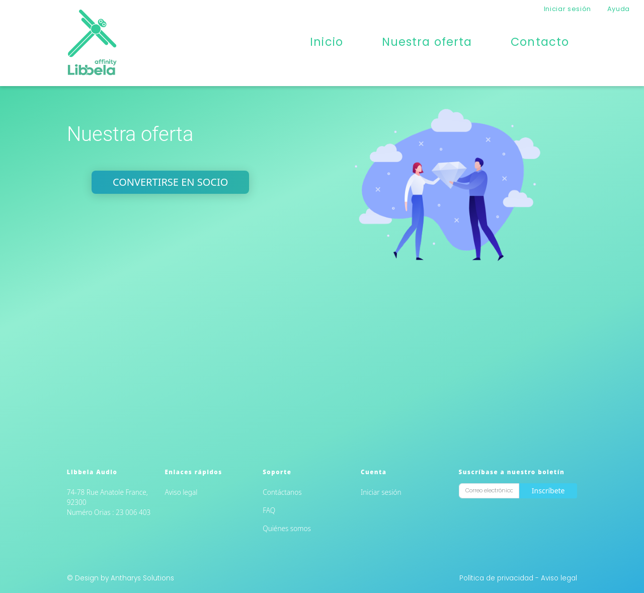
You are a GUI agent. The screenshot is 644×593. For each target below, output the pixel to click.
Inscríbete (548, 490)
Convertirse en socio (170, 182)
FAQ (269, 510)
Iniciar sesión (567, 9)
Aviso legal (181, 492)
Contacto (540, 42)
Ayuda (618, 9)
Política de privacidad (497, 578)
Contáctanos (282, 492)
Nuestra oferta (427, 42)
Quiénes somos (287, 528)
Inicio (326, 42)
